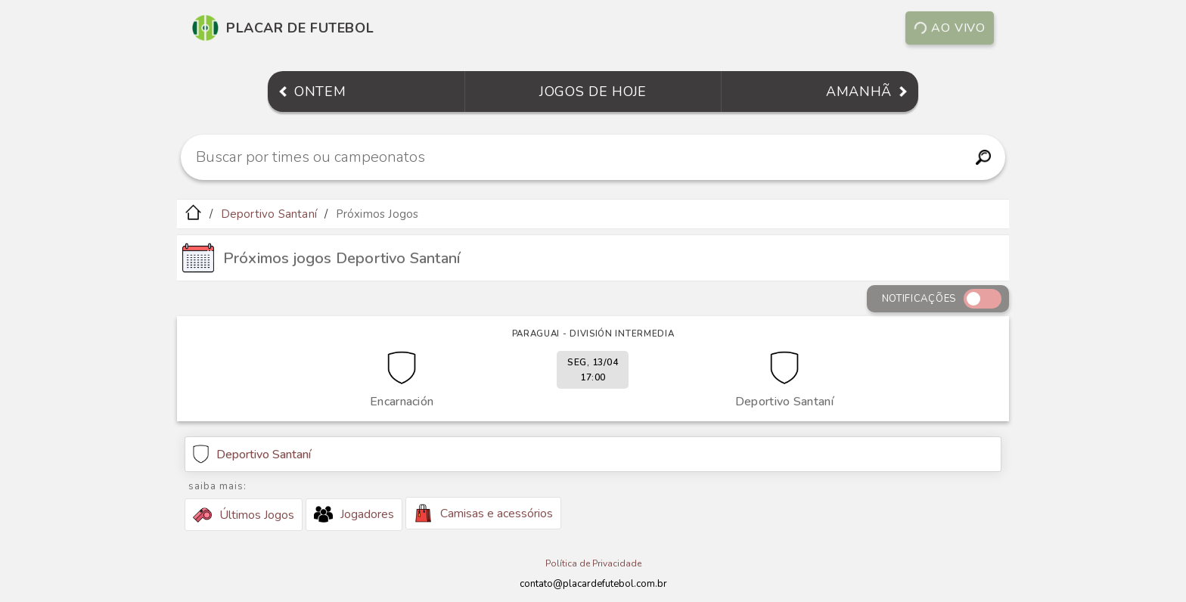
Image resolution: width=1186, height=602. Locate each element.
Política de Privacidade (593, 563)
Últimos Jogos (243, 515)
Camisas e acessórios (483, 513)
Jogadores (354, 514)
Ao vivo (949, 28)
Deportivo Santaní (269, 214)
